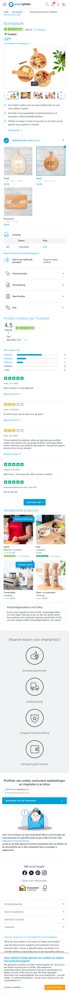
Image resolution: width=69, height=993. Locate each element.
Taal (8, 336)
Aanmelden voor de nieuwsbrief (21, 800)
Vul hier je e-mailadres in (17, 789)
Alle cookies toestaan (54, 987)
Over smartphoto (14, 911)
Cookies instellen (14, 987)
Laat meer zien (34, 502)
